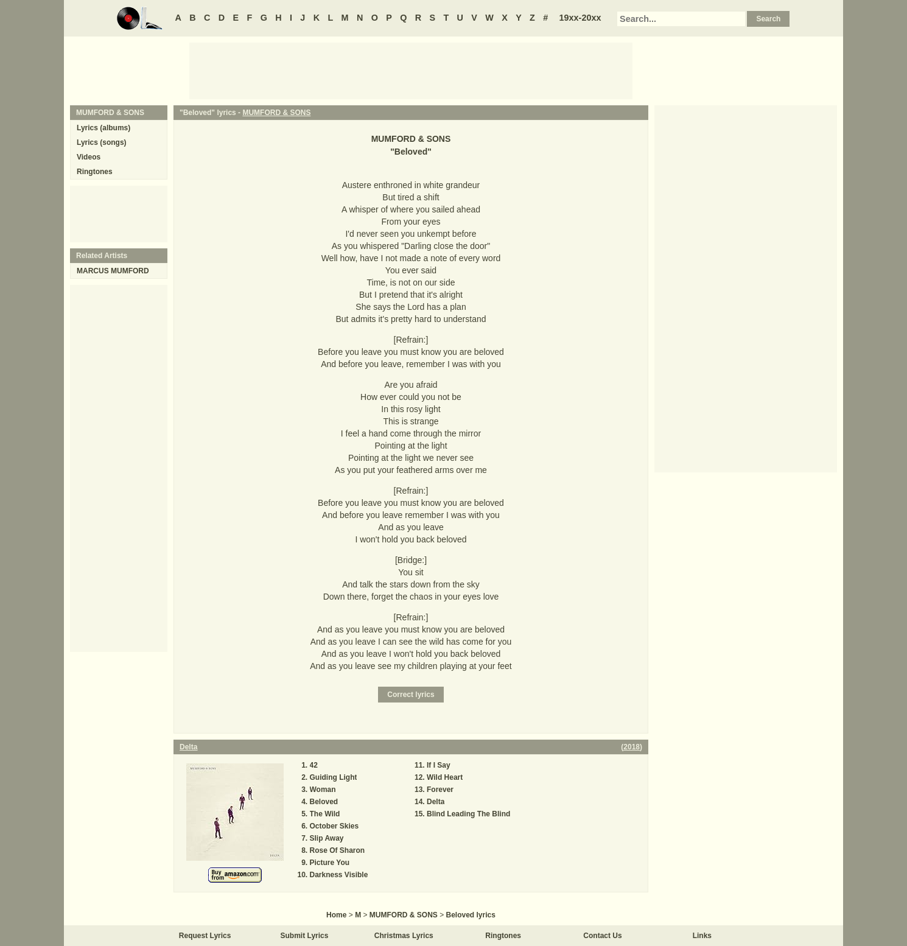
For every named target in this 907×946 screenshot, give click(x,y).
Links (702, 935)
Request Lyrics (205, 935)
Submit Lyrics (305, 935)
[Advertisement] (410, 70)
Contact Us (602, 935)
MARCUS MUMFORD (113, 271)
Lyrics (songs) (102, 142)
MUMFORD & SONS (276, 112)
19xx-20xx (580, 18)
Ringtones (95, 171)
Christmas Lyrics (403, 935)
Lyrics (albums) (103, 128)
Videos (88, 157)
